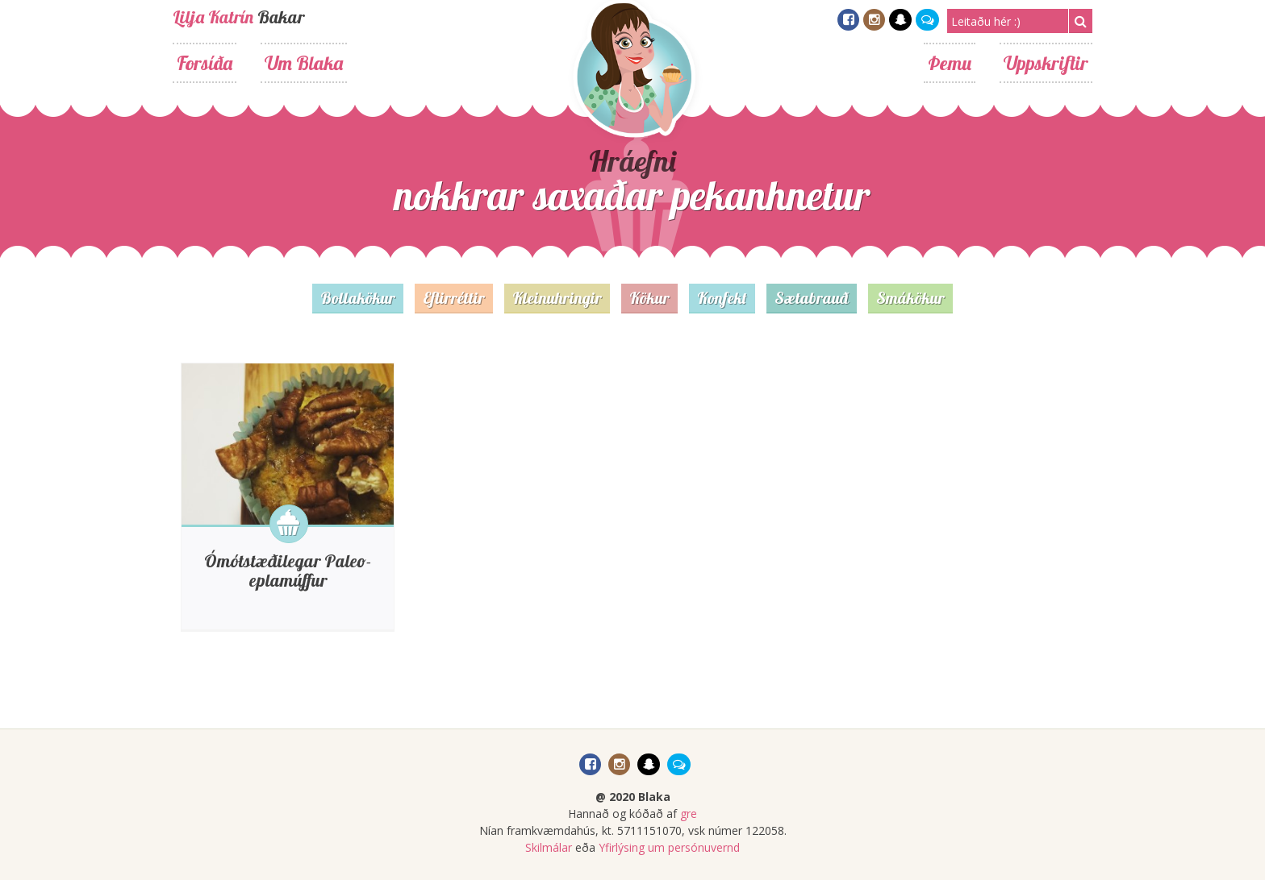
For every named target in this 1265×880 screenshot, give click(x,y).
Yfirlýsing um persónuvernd (669, 847)
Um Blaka (304, 63)
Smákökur (910, 298)
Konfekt (722, 298)
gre (688, 813)
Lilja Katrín (213, 17)
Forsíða (204, 63)
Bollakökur (357, 298)
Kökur (649, 298)
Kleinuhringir (557, 298)
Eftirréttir (454, 298)
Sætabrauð (811, 298)
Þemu (949, 63)
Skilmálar (548, 847)
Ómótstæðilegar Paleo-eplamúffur (287, 571)
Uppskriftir (1046, 63)
